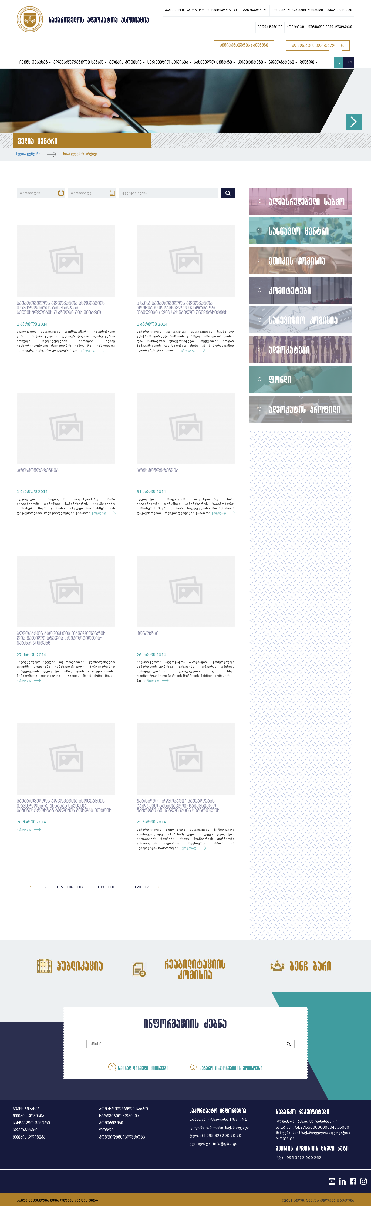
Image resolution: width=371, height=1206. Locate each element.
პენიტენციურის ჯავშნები (244, 45)
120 (137, 887)
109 (100, 887)
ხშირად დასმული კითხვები (139, 1067)
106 (70, 887)
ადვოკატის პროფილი (304, 409)
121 (148, 887)
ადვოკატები (281, 62)
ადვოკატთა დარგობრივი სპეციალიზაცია (202, 10)
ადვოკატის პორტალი (318, 45)
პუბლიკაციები (339, 10)
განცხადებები (255, 10)
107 (80, 887)
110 (111, 887)
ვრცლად (89, 350)
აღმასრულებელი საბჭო (78, 62)
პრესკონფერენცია (38, 470)
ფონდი (307, 62)
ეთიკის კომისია (125, 62)
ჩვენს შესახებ (33, 62)
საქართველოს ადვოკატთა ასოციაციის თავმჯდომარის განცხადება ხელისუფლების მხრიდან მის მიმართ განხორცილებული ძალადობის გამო (61, 310)
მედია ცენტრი (270, 27)
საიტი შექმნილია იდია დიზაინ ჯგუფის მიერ (57, 1200)
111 (121, 887)
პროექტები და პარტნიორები (297, 10)
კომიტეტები (250, 62)
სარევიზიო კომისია (167, 62)
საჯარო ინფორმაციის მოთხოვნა (225, 1067)
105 (59, 887)
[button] (354, 122)
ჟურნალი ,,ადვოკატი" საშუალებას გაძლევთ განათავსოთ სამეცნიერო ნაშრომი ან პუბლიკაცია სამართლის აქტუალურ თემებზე (178, 808)
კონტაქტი (295, 27)
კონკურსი (147, 633)
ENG (349, 62)
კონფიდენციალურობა (122, 1137)
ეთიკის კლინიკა (29, 1137)
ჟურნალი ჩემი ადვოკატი (330, 27)
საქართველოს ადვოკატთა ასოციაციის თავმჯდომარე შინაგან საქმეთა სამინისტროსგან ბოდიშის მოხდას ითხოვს (64, 806)
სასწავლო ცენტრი (213, 62)
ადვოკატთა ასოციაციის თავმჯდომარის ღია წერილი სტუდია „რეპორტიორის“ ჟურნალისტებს (61, 638)
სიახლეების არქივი (80, 153)
